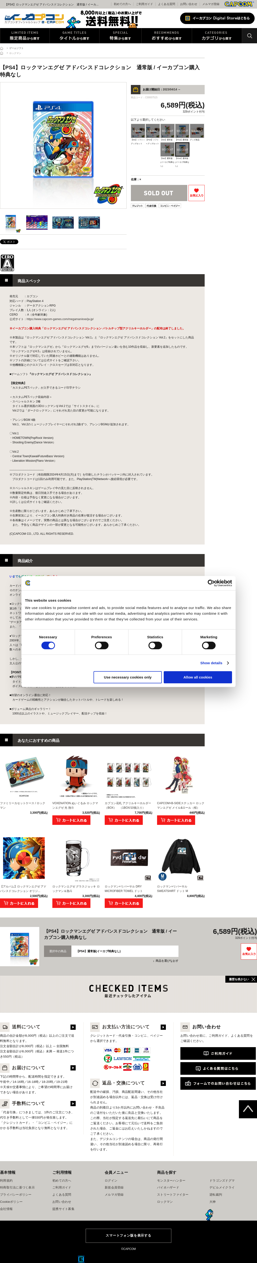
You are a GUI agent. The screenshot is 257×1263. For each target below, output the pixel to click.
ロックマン (165, 1202)
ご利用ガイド (61, 1187)
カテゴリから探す (217, 35)
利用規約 (6, 1180)
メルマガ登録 (210, 4)
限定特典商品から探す (24, 35)
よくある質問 (166, 4)
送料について (20, 1026)
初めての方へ (61, 1180)
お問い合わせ (188, 4)
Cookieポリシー (11, 1202)
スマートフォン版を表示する (128, 1235)
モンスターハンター (171, 1180)
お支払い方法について (120, 1026)
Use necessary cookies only (128, 677)
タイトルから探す (74, 35)
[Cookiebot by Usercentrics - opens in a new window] (211, 583)
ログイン (111, 1180)
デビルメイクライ (222, 1187)
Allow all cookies (197, 677)
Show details (211, 663)
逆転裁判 (215, 1194)
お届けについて (22, 1067)
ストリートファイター (173, 1194)
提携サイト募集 (63, 1209)
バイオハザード (168, 1187)
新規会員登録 (114, 1187)
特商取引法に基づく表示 (17, 1187)
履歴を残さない (239, 979)
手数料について (22, 1103)
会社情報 (6, 1209)
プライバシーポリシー (16, 1194)
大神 (212, 1202)
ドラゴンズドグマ (222, 1180)
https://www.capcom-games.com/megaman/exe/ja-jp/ (60, 319)
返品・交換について (117, 1082)
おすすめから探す (167, 35)
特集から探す (120, 35)
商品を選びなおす (167, 960)
